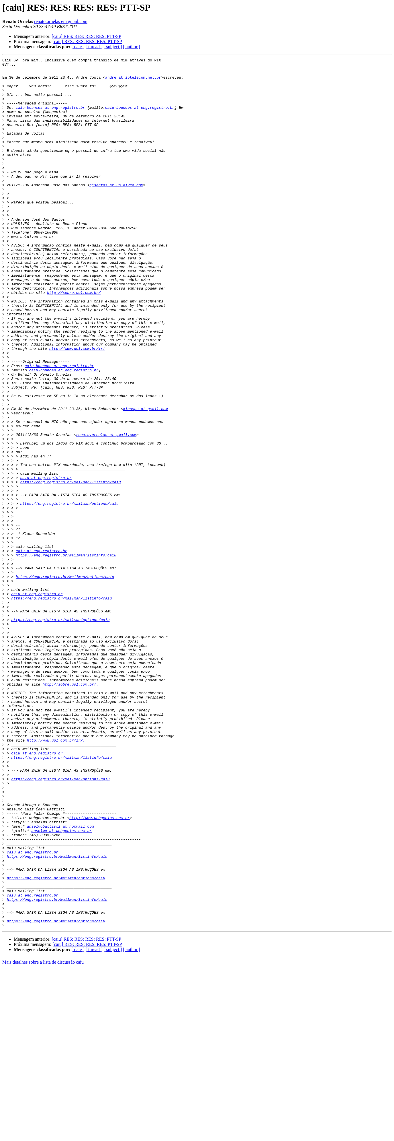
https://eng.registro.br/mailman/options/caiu (69, 592)
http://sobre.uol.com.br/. (70, 809)
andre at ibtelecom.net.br (133, 81)
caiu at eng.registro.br (45, 561)
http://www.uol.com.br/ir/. (56, 877)
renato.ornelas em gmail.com (60, 21)
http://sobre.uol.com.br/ (74, 339)
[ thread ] (94, 46)
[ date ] (77, 46)
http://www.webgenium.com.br (99, 970)
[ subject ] (112, 46)
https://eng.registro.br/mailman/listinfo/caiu (70, 567)
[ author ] (131, 46)
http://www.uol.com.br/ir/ (77, 407)
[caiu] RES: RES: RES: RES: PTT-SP (86, 36)
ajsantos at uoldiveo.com (116, 210)
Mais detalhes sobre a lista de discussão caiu (43, 1136)
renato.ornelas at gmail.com (106, 510)
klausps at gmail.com (145, 479)
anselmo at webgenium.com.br (61, 985)
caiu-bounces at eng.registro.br (50, 117)
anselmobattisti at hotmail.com (60, 980)
